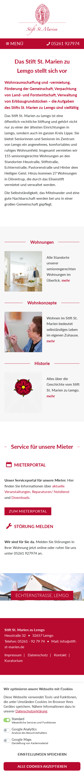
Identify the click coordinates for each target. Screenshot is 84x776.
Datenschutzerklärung (31, 711)
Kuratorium (13, 661)
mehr (66, 280)
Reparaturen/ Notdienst (50, 492)
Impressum (13, 655)
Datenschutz (38, 655)
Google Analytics (29, 730)
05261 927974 (65, 43)
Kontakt (60, 655)
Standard (34, 720)
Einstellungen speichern (42, 754)
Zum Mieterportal (28, 511)
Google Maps (30, 741)
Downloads (20, 497)
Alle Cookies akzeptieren (42, 766)
